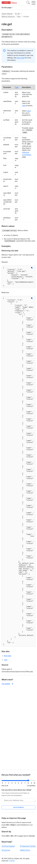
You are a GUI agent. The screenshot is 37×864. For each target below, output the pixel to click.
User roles (20, 57)
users (29, 110)
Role (19, 16)
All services (6, 850)
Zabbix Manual (7, 14)
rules (24, 105)
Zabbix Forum (25, 850)
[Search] (28, 3)
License (12, 861)
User (5, 741)
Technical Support (8, 846)
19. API (17, 14)
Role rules (7, 737)
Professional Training (27, 846)
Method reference (8, 16)
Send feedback (18, 807)
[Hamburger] (33, 2)
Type (16, 87)
